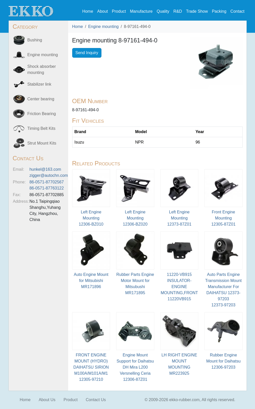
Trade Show (197, 11)
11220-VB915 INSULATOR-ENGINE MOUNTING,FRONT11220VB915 (179, 286)
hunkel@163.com (45, 169)
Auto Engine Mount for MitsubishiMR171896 (91, 280)
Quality (163, 11)
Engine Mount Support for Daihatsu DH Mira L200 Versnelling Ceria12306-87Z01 (135, 367)
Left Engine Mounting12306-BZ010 (91, 218)
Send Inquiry (87, 53)
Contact (237, 11)
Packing (219, 11)
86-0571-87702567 (46, 182)
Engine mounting (103, 26)
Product (119, 11)
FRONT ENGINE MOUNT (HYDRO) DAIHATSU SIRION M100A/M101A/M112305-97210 (91, 367)
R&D (177, 11)
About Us (47, 400)
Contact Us (96, 400)
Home (87, 11)
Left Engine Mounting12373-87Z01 (179, 218)
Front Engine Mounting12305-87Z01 (223, 218)
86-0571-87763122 (46, 188)
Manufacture (141, 11)
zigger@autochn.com (48, 175)
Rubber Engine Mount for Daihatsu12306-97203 (223, 361)
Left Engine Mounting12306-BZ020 (135, 218)
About (102, 11)
